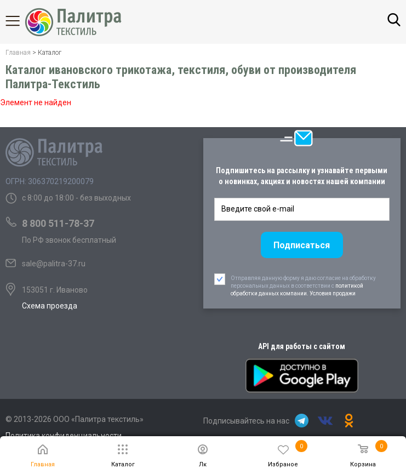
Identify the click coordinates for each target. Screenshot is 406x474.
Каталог (21, 20)
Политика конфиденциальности (63, 435)
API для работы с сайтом (301, 346)
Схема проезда (49, 305)
